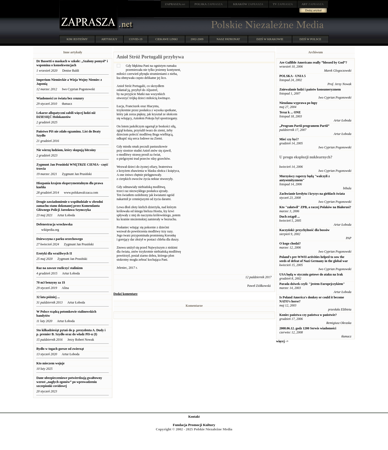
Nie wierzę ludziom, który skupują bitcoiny (66, 150)
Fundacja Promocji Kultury (194, 425)
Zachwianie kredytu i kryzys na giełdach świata (312, 194)
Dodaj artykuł (313, 10)
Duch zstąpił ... (289, 216)
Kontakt (194, 416)
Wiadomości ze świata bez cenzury (60, 98)
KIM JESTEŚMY (77, 39)
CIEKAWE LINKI (166, 39)
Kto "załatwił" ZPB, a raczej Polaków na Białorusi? (315, 207)
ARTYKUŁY (109, 39)
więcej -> (282, 341)
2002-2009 (196, 39)
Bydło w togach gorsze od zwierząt (60, 349)
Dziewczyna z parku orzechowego (59, 239)
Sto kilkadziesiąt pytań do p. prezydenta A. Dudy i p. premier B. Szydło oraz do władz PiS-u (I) (71, 332)
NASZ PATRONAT (228, 39)
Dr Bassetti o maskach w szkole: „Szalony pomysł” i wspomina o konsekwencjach (72, 63)
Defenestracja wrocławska (54, 224)
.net (175, 4)
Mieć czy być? (289, 139)
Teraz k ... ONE (290, 112)
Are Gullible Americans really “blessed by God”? (313, 62)
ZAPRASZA (209, 4)
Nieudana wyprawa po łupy (298, 103)
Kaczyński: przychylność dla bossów (304, 230)
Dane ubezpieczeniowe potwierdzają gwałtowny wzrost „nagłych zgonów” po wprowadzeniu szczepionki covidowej (69, 382)
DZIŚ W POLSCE (310, 39)
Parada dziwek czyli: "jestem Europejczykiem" (312, 284)
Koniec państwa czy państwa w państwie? (308, 315)
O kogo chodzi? (290, 243)
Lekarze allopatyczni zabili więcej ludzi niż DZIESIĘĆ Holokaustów (66, 115)
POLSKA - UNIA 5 (292, 76)
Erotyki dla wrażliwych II (54, 253)
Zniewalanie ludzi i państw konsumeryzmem (310, 89)
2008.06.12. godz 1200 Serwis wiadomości (307, 328)
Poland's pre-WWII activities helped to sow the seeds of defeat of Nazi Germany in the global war (313, 259)
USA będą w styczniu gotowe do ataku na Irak (311, 274)
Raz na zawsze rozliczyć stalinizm (59, 268)
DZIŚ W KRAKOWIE (270, 39)
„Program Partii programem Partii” (304, 126)
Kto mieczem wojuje (50, 363)
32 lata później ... (48, 297)
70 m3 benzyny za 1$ (50, 282)
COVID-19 (136, 39)
